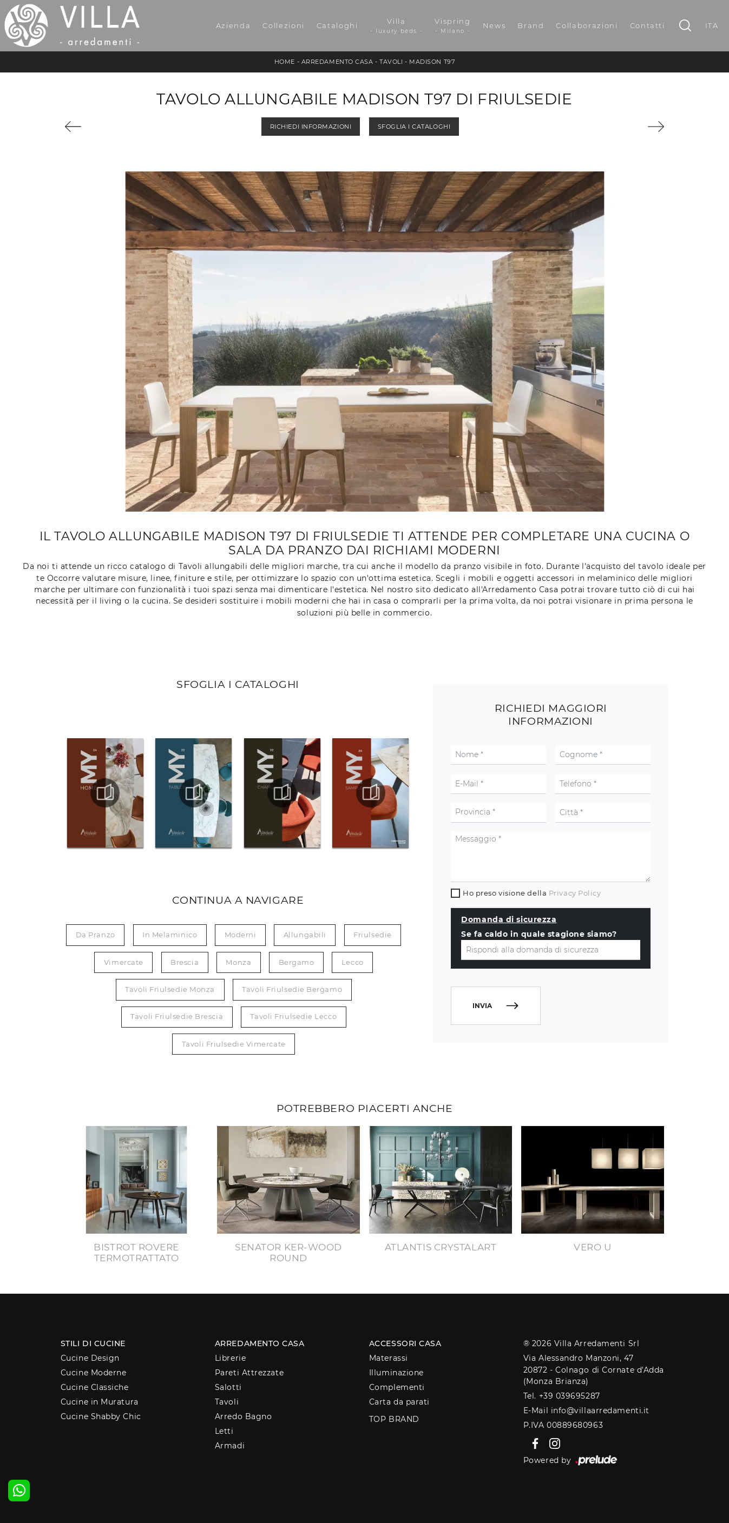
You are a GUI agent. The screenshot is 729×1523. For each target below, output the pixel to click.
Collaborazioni (587, 25)
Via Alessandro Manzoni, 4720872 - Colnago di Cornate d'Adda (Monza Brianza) (593, 1369)
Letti (224, 1431)
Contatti (647, 25)
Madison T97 (432, 61)
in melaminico (169, 934)
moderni (241, 934)
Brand (530, 25)
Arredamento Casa (337, 61)
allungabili (305, 934)
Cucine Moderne (94, 1373)
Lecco (352, 962)
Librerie (230, 1358)
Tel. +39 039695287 (561, 1396)
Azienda (233, 25)
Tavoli (391, 61)
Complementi (397, 1387)
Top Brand (394, 1419)
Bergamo (296, 962)
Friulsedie (372, 934)
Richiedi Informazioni (311, 126)
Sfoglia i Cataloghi (414, 126)
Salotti (228, 1387)
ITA (712, 25)
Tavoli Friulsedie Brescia (176, 1016)
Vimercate (123, 962)
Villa (396, 26)
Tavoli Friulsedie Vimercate (234, 1043)
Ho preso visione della (532, 893)
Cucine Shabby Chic (101, 1416)
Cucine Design (90, 1358)
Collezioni (283, 25)
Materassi (388, 1358)
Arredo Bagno (243, 1416)
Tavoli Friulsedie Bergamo (292, 989)
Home (284, 61)
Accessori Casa (405, 1343)
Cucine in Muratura (100, 1402)
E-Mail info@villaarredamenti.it (586, 1410)
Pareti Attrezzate (249, 1373)
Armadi (230, 1446)
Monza (238, 962)
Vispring (452, 26)
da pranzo (95, 934)
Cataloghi (337, 25)
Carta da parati (399, 1402)
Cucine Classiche (95, 1387)
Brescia (184, 962)
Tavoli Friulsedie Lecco (293, 1016)
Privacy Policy (575, 893)
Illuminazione (396, 1373)
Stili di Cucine (93, 1343)
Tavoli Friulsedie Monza (170, 989)
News (494, 25)
